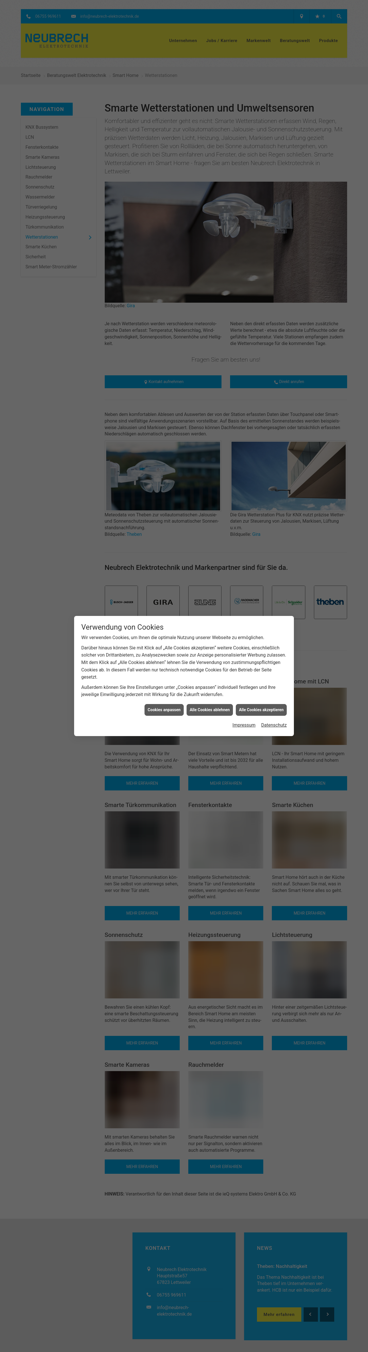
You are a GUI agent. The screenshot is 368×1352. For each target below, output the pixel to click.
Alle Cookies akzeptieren (261, 709)
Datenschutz (274, 725)
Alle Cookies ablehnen (210, 709)
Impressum (244, 725)
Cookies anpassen (164, 709)
